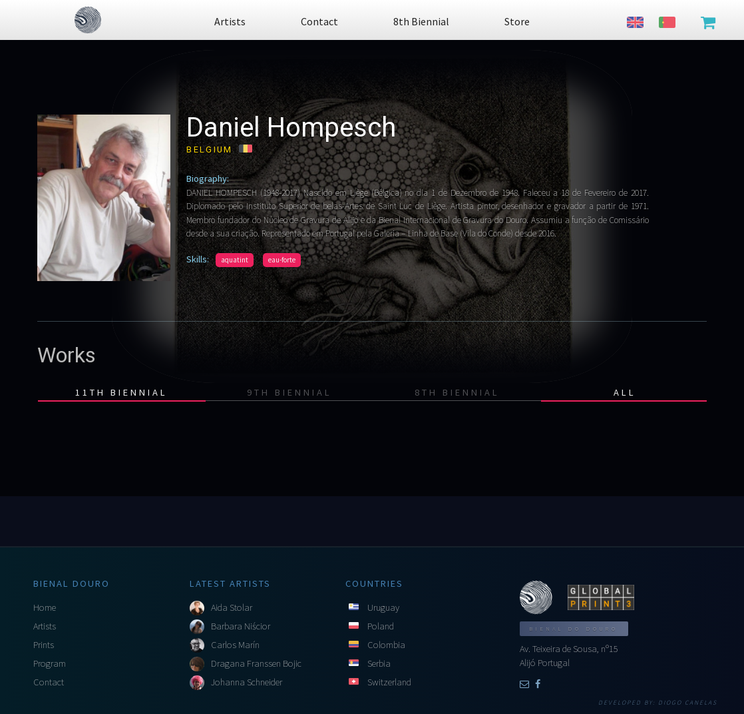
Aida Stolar (231, 607)
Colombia (386, 645)
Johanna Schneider (246, 682)
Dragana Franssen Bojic (256, 663)
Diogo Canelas (687, 703)
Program (49, 663)
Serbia (379, 663)
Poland (380, 626)
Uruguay (383, 607)
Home (44, 607)
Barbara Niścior (240, 626)
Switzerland (389, 682)
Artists (44, 626)
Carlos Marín (235, 645)
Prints (43, 645)
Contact (48, 682)
